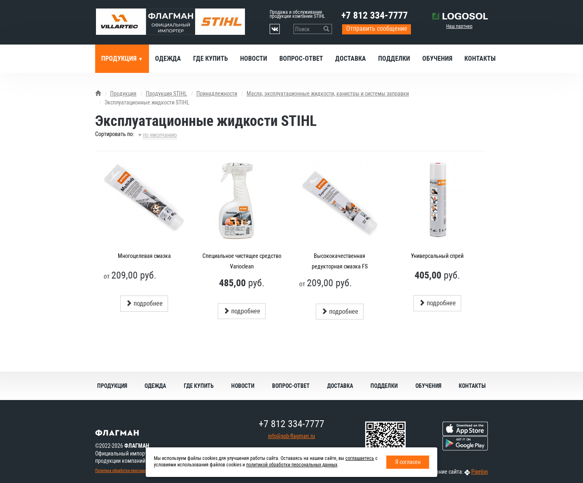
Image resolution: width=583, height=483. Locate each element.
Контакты (480, 58)
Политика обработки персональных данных (132, 470)
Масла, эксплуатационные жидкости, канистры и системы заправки (328, 93)
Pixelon (479, 471)
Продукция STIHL (166, 93)
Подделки (394, 58)
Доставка (350, 58)
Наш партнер (459, 26)
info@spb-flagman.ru (291, 436)
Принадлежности (216, 93)
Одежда (168, 58)
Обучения (437, 58)
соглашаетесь (359, 458)
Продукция (119, 58)
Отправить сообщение (376, 28)
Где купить (210, 58)
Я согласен (408, 462)
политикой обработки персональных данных (291, 465)
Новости (253, 58)
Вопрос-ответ (301, 58)
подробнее (144, 303)
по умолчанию (160, 135)
